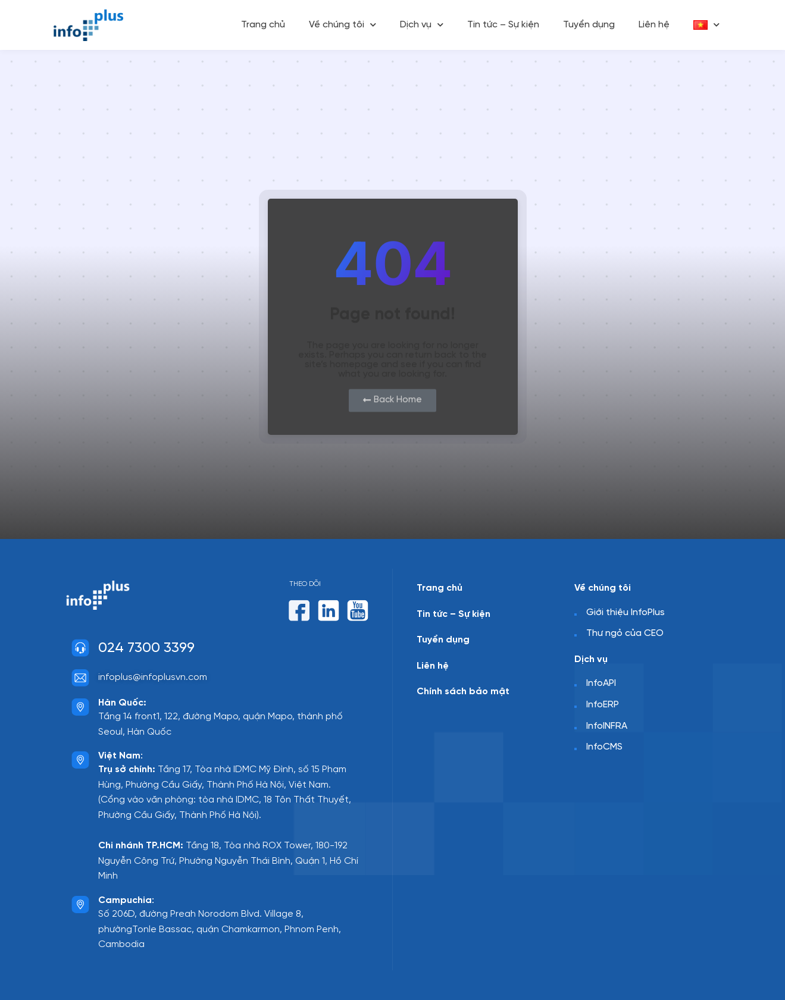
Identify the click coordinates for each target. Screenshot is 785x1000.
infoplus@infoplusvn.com (152, 677)
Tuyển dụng (589, 25)
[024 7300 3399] (80, 648)
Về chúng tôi (342, 24)
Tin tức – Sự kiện (503, 25)
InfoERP (602, 705)
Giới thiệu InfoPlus (625, 612)
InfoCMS (604, 747)
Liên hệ (654, 25)
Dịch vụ (421, 24)
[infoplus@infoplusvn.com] (80, 677)
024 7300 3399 (146, 648)
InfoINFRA (606, 726)
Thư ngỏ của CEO (625, 633)
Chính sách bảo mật (463, 691)
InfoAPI (601, 683)
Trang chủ (263, 25)
